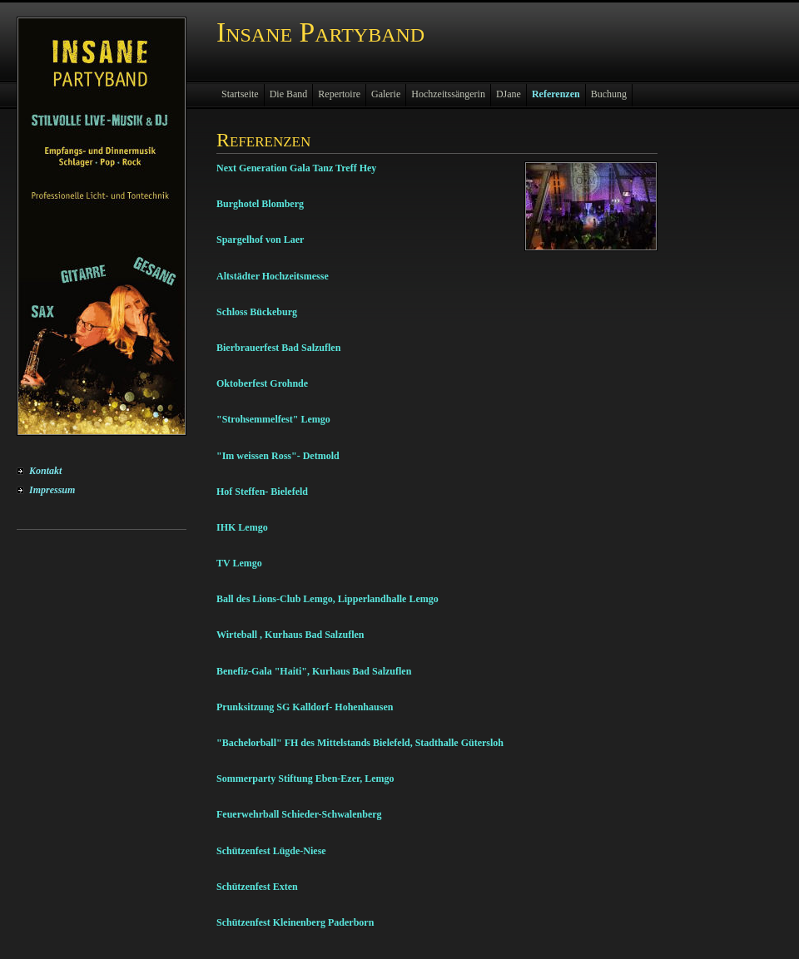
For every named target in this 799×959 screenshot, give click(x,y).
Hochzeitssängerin (448, 94)
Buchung (609, 94)
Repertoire (339, 94)
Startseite (240, 94)
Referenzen (556, 94)
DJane (508, 94)
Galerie (385, 94)
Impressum (52, 490)
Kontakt (45, 471)
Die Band (289, 94)
